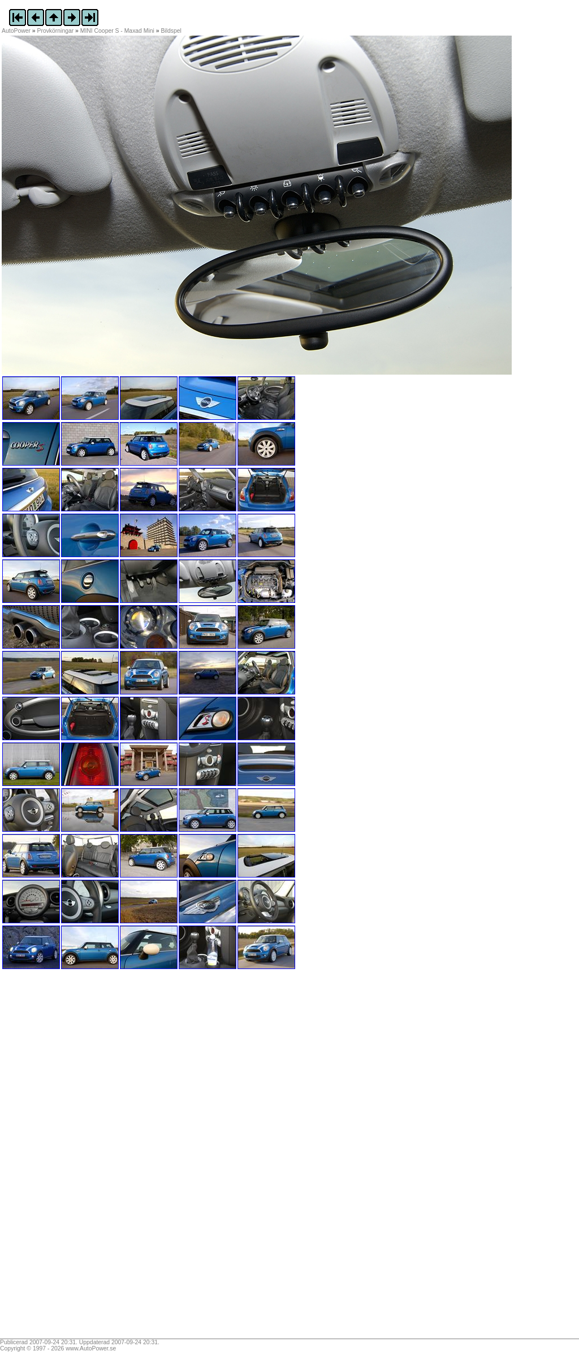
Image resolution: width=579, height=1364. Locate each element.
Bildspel (171, 31)
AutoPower (16, 31)
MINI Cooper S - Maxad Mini (117, 31)
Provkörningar (55, 31)
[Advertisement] (72, 1157)
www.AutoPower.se (91, 1348)
